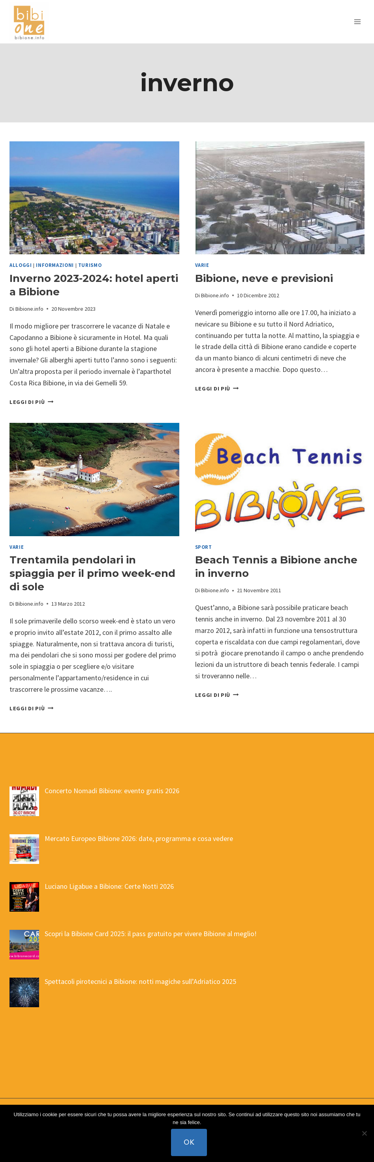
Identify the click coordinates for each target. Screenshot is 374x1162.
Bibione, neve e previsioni (264, 278)
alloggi (20, 265)
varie (202, 265)
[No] (364, 1134)
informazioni (55, 265)
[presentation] (94, 197)
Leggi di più (31, 401)
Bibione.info (29, 308)
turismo (89, 265)
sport (203, 547)
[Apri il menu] (357, 21)
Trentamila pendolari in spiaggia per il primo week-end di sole (92, 573)
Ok (189, 1142)
